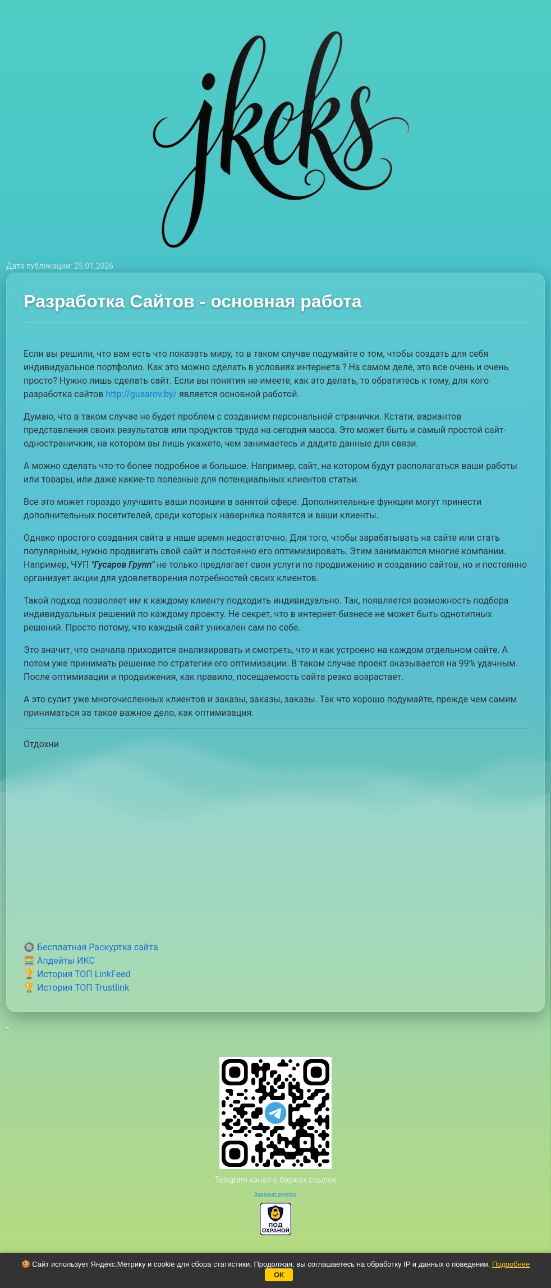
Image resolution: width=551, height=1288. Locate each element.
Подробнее (511, 1264)
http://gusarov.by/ (141, 394)
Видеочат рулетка (275, 1194)
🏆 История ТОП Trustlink (76, 987)
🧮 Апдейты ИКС (59, 960)
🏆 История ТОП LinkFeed (77, 974)
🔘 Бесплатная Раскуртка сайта (91, 947)
